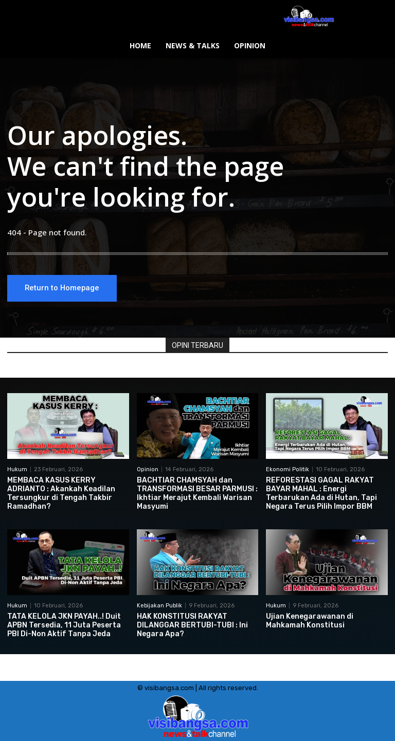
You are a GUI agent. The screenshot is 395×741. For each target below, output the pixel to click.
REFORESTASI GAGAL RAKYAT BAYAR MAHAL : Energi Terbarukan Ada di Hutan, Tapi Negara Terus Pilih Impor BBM (321, 493)
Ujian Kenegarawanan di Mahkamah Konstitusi (309, 620)
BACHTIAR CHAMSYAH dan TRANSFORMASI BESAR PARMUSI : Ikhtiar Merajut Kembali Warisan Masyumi (197, 493)
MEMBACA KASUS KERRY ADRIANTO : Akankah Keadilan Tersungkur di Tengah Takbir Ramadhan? (61, 493)
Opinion (147, 469)
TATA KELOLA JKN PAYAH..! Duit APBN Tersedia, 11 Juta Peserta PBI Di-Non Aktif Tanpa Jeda (64, 625)
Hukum (17, 469)
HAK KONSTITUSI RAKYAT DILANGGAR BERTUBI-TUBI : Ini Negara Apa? (192, 625)
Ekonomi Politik (287, 469)
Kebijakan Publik (159, 605)
